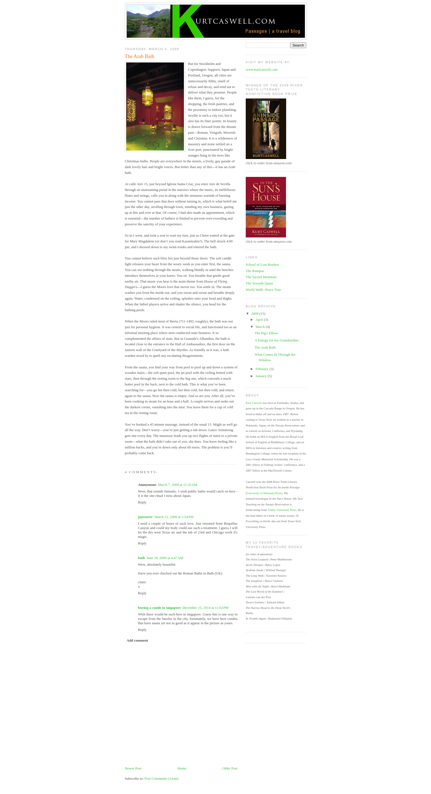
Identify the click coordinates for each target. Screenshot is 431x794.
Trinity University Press (282, 509)
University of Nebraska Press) (265, 493)
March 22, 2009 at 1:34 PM (174, 517)
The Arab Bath (139, 56)
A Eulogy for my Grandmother (277, 340)
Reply (142, 502)
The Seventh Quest (259, 283)
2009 (255, 313)
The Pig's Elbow (266, 333)
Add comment (137, 640)
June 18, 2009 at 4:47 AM (165, 558)
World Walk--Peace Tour (263, 290)
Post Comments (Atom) (162, 778)
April (260, 319)
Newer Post (133, 768)
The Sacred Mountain (261, 277)
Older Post (229, 768)
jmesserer (145, 517)
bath (141, 558)
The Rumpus (255, 271)
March (261, 327)
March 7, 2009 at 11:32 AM (177, 485)
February (262, 369)
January (262, 376)
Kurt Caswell (253, 402)
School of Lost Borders (262, 264)
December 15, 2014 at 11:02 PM (206, 608)
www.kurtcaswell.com (262, 69)
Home (182, 768)
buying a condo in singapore (159, 608)
